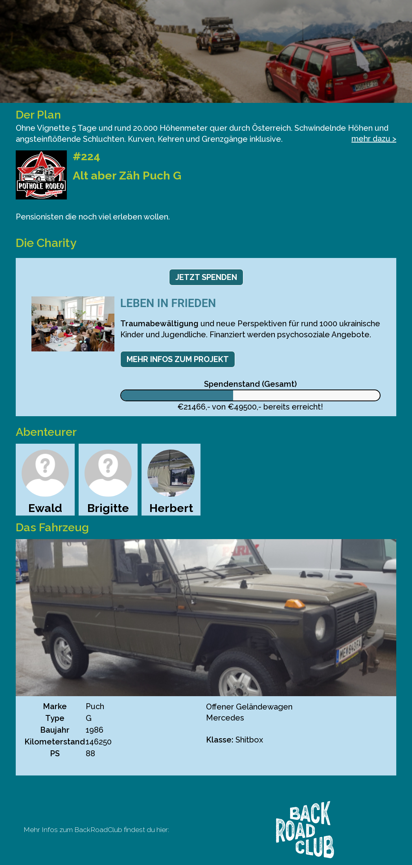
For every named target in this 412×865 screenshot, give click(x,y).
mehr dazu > (373, 138)
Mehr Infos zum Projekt (178, 359)
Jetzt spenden (206, 277)
